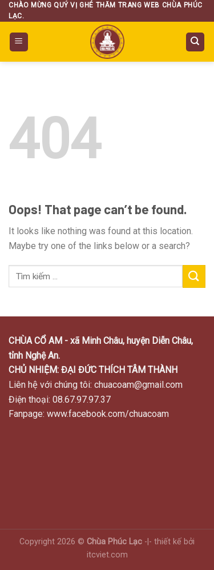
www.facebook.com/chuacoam (108, 413)
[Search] (195, 42)
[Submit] (194, 276)
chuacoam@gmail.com (138, 384)
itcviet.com (107, 555)
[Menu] (19, 42)
